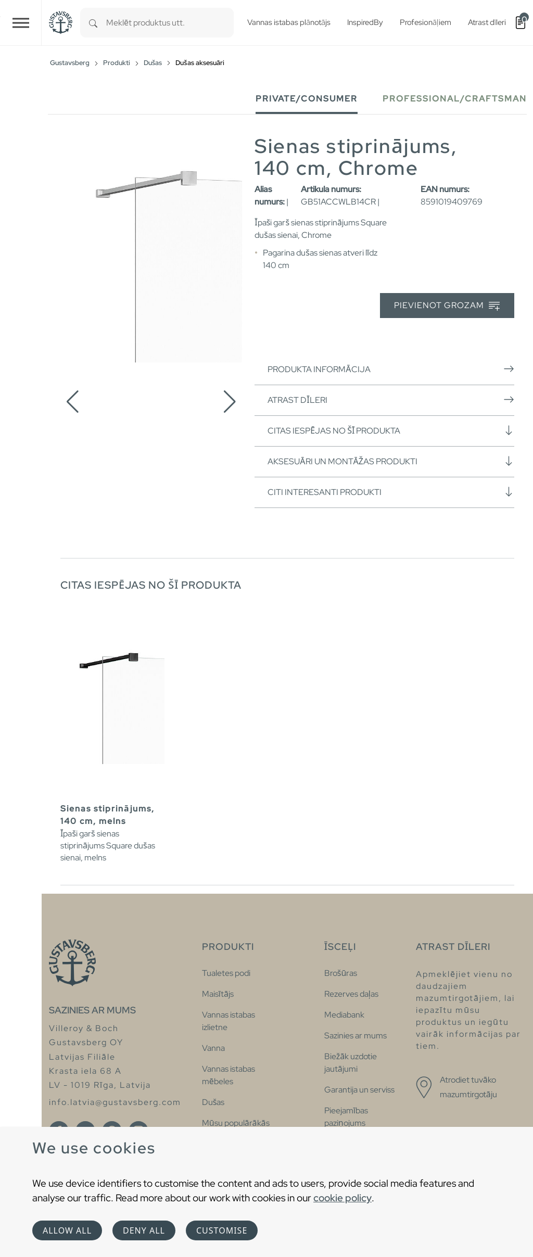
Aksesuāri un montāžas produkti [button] (391, 461)
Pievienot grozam (447, 306)
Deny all (144, 1230)
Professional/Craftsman (455, 98)
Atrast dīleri (391, 399)
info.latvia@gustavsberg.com (115, 1102)
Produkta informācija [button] (391, 369)
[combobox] (170, 22)
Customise (221, 1230)
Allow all (67, 1230)
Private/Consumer (307, 98)
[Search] (93, 22)
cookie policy (342, 1197)
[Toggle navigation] (21, 22)
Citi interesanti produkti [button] (391, 492)
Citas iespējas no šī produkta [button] (391, 430)
